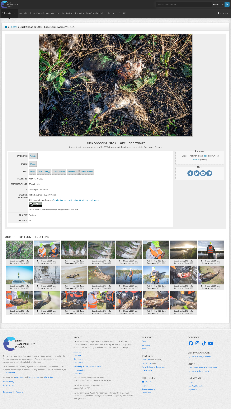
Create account (148, 389)
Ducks (32, 164)
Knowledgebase (43, 13)
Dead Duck (72, 171)
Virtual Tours (29, 13)
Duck (32, 171)
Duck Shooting (59, 171)
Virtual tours (147, 371)
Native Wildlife (87, 171)
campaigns (19, 377)
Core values (78, 363)
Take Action (79, 13)
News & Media (92, 13)
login (206, 155)
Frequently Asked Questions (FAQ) (87, 366)
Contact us (78, 374)
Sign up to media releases (198, 371)
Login (144, 385)
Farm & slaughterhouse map (153, 367)
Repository (150, 363)
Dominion (152, 360)
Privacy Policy (8, 381)
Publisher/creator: (37, 194)
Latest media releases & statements (202, 367)
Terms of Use (8, 385)
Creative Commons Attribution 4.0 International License (76, 200)
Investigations (67, 13)
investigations (33, 377)
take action (48, 377)
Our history (78, 359)
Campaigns (55, 13)
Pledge (190, 382)
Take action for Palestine (13, 392)
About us (77, 352)
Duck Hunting (44, 171)
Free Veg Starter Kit (195, 386)
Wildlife (33, 156)
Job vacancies (79, 370)
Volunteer (146, 345)
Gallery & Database (9, 13)
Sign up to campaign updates (199, 356)
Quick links (146, 392)
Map (20, 13)
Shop (144, 348)
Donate (145, 341)
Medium (196, 159)
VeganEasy (192, 389)
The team (77, 355)
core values (11, 372)
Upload (146, 382)
